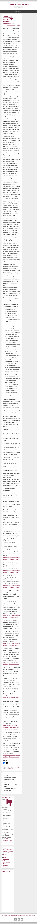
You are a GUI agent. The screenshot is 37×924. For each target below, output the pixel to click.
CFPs (14, 767)
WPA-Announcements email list (7, 840)
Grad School (6, 859)
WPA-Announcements (18, 4)
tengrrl (18, 25)
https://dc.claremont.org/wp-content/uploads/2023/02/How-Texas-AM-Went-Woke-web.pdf (11, 727)
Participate (5, 865)
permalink (11, 768)
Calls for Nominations (8, 851)
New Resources (6, 862)
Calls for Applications (7, 849)
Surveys (5, 866)
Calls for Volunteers (7, 852)
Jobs (4, 860)
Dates (4, 855)
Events (4, 857)
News (4, 863)
